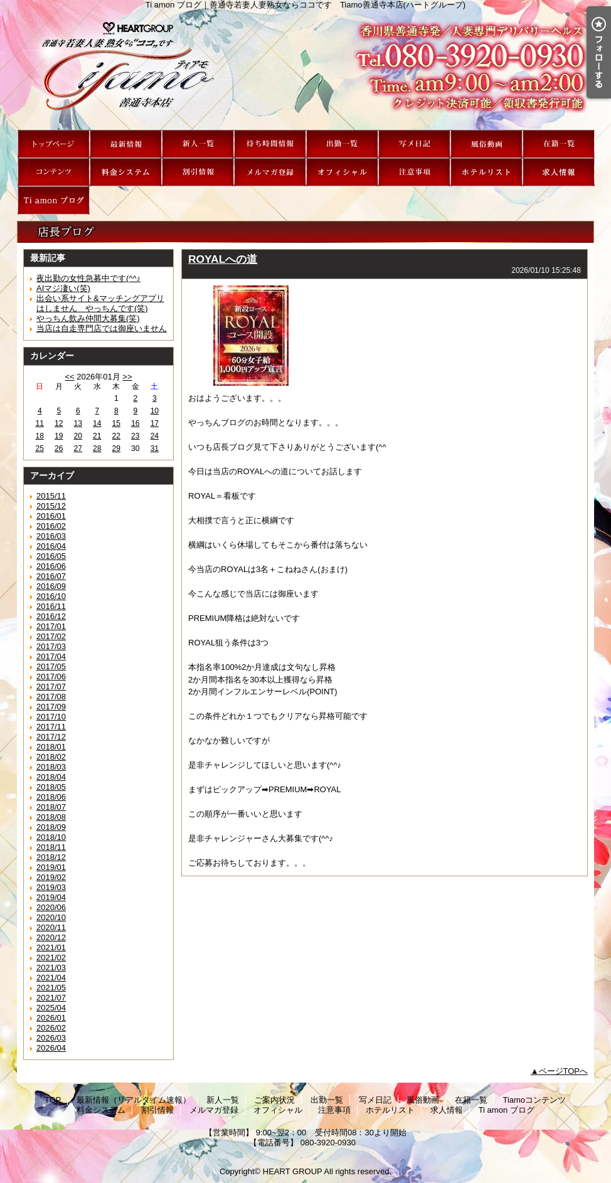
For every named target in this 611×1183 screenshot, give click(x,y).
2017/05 (51, 666)
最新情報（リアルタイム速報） (126, 144)
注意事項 (414, 172)
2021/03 (51, 967)
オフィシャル (342, 172)
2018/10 (51, 837)
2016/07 (51, 576)
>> (127, 376)
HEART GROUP (292, 1171)
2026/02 (51, 1027)
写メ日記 (414, 144)
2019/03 (51, 887)
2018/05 (51, 787)
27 (78, 448)
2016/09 (51, 586)
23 (135, 436)
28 (97, 448)
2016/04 (51, 546)
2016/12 (51, 616)
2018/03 (51, 767)
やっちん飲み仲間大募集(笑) (88, 318)
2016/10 (51, 596)
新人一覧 (198, 144)
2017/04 (51, 656)
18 (40, 436)
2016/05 (51, 556)
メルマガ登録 (270, 172)
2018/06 (51, 797)
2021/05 (51, 987)
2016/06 (51, 566)
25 (40, 448)
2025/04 (51, 1007)
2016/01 (51, 516)
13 (78, 423)
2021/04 (51, 977)
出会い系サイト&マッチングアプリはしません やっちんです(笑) (100, 303)
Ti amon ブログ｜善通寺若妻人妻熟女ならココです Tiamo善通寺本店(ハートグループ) (305, 69)
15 (116, 423)
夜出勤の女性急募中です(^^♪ (88, 278)
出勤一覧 (342, 144)
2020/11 (51, 927)
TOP (54, 144)
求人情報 (559, 172)
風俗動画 (486, 144)
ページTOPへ (563, 1071)
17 (155, 423)
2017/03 (51, 646)
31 (155, 448)
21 (97, 436)
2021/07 (51, 997)
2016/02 (51, 526)
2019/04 (51, 897)
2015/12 (51, 506)
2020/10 (51, 917)
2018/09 (51, 827)
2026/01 (51, 1017)
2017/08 (51, 696)
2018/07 (51, 807)
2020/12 (51, 937)
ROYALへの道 (222, 259)
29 (116, 448)
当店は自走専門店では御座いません (101, 328)
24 (155, 436)
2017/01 (51, 626)
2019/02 (51, 877)
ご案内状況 (270, 144)
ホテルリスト (486, 172)
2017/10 (51, 716)
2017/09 (51, 706)
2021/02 (51, 957)
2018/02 (51, 756)
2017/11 (51, 726)
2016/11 (51, 606)
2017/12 (51, 736)
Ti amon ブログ (54, 200)
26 (59, 448)
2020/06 (51, 907)
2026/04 (51, 1048)
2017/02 (51, 636)
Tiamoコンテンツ (54, 172)
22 (116, 436)
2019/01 (51, 867)
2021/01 (51, 947)
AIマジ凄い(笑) (63, 288)
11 (40, 423)
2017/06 (51, 676)
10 (155, 410)
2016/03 (51, 536)
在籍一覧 (559, 144)
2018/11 (51, 847)
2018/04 (51, 777)
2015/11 (51, 496)
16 (135, 423)
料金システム (126, 172)
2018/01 (51, 746)
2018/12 (51, 857)
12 (59, 423)
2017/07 (51, 686)
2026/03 (51, 1037)
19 (59, 436)
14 (97, 423)
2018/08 (51, 817)
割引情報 (198, 172)
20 (78, 436)
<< (69, 376)
